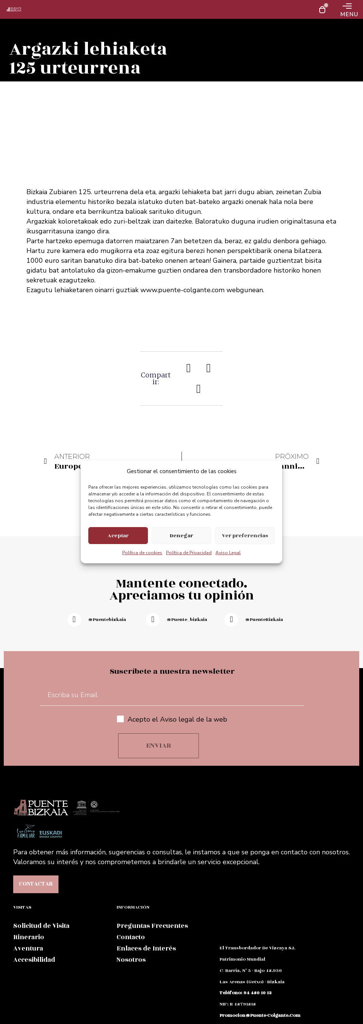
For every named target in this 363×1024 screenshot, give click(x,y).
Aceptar (118, 536)
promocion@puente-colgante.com (260, 1015)
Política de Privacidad (189, 553)
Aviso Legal (228, 553)
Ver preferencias (245, 536)
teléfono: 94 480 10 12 (246, 992)
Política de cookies (142, 553)
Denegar (181, 536)
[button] (189, 367)
